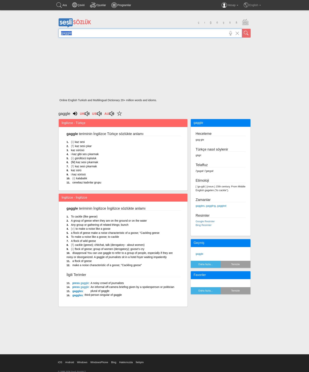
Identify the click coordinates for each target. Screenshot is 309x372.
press (80, 283)
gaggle (199, 253)
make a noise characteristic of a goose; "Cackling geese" (107, 265)
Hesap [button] (230, 5)
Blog (113, 362)
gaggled (221, 205)
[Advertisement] (155, 69)
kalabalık (81, 178)
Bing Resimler (204, 225)
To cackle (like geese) (84, 216)
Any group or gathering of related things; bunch (99, 224)
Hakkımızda (126, 362)
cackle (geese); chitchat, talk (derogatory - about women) (109, 244)
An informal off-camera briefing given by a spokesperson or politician (132, 287)
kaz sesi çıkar (83, 146)
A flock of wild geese (83, 240)
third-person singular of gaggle (103, 294)
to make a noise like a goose (92, 228)
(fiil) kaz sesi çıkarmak (84, 162)
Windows (82, 362)
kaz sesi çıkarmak (86, 166)
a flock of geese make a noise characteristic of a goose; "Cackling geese (115, 232)
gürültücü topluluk (85, 158)
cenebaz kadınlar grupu (86, 182)
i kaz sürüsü (78, 174)
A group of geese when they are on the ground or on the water (109, 220)
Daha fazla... (205, 264)
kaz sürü (76, 170)
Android (69, 362)
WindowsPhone (99, 362)
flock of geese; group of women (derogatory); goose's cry (109, 249)
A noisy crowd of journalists (107, 283)
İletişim (140, 362)
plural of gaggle (99, 290)
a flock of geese (82, 261)
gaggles (77, 291)
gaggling (211, 205)
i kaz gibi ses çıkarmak (85, 154)
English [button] (252, 4)
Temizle (235, 264)
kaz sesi (80, 141)
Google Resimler (205, 221)
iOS (60, 362)
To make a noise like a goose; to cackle (95, 236)
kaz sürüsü (77, 150)
